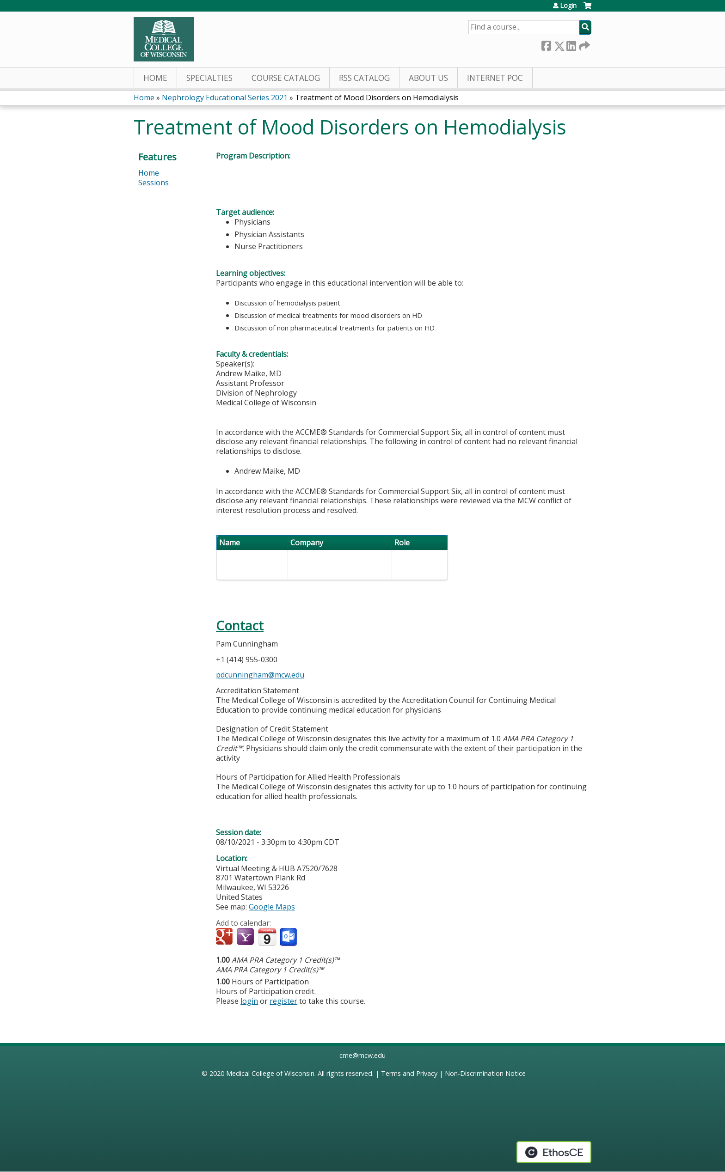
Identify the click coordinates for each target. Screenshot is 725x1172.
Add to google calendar (225, 937)
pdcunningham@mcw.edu (260, 675)
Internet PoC (495, 78)
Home (155, 78)
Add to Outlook (289, 937)
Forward (583, 44)
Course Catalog (286, 78)
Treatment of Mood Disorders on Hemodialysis (377, 97)
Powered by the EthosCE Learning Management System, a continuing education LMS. (553, 1152)
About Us (428, 78)
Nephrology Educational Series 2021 (225, 97)
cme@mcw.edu (362, 1055)
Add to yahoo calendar (246, 937)
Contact (240, 625)
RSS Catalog (364, 78)
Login (568, 5)
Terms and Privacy (409, 1073)
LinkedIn (571, 44)
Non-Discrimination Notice (485, 1073)
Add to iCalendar (267, 937)
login (249, 1001)
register (283, 1001)
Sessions (153, 182)
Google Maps (272, 907)
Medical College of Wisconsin (270, 1073)
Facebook (546, 44)
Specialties (209, 78)
